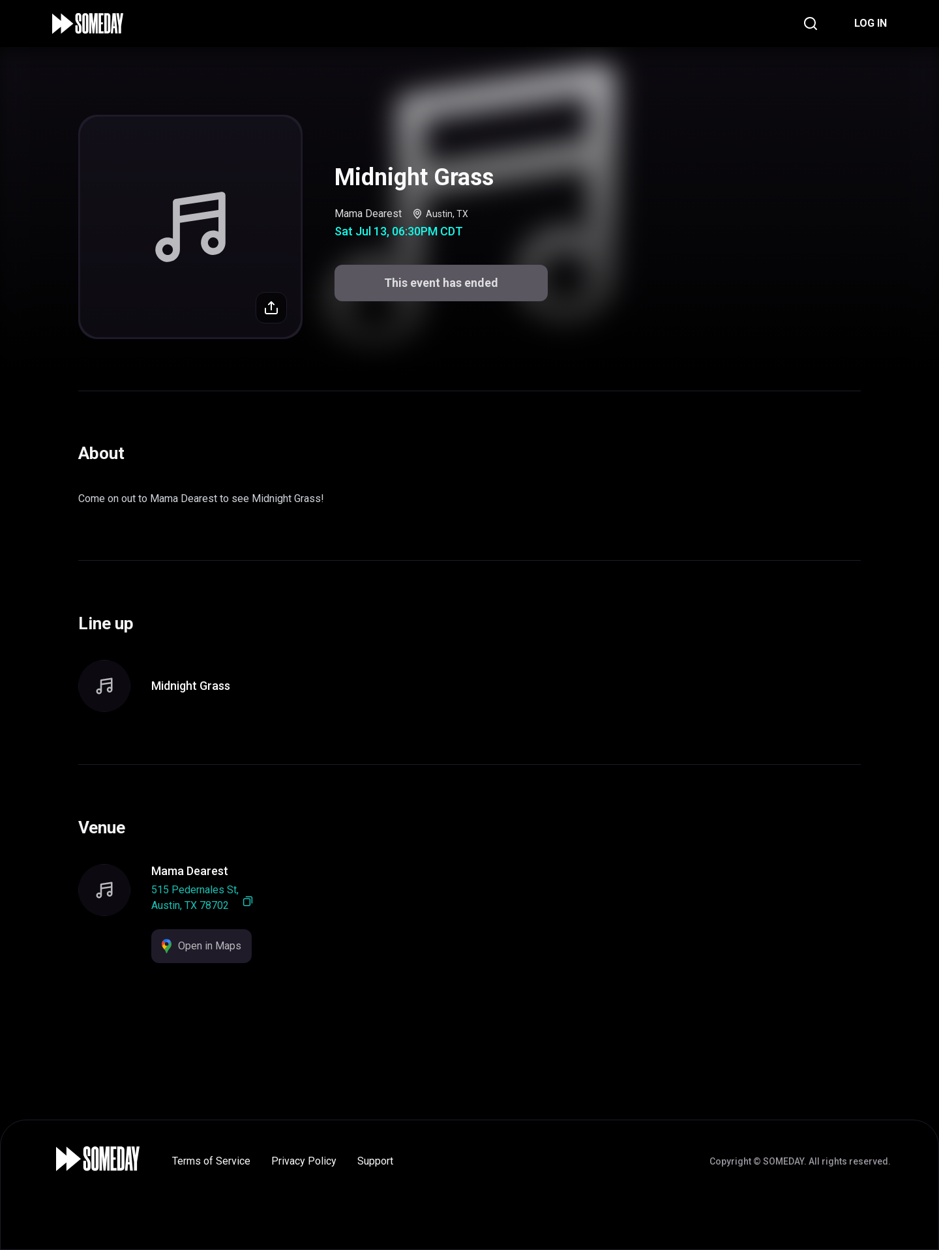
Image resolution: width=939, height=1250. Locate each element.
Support (375, 1161)
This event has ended (441, 283)
